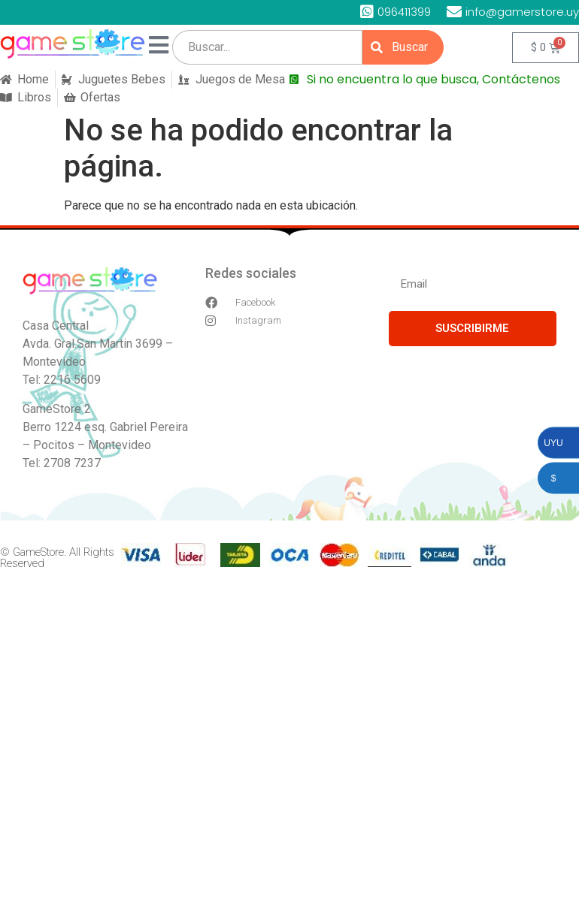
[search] (267, 47)
